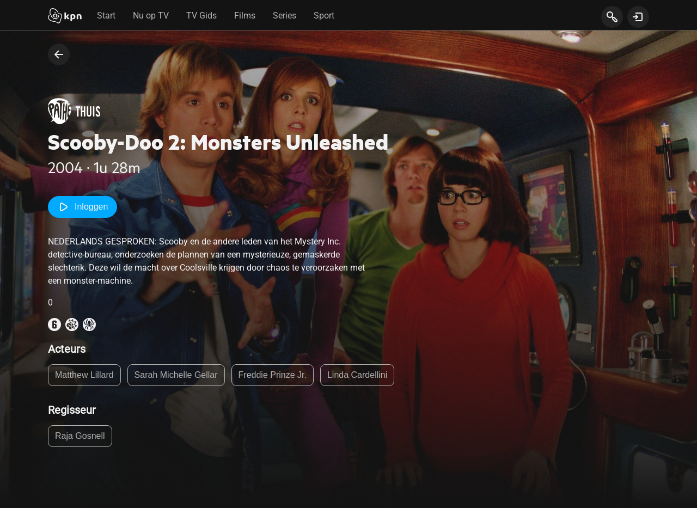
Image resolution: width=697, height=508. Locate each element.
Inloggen (82, 207)
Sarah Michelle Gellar (176, 375)
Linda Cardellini (357, 375)
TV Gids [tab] (201, 15)
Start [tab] (106, 15)
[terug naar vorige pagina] (59, 54)
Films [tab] (244, 15)
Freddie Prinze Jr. (273, 375)
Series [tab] (284, 15)
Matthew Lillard (84, 375)
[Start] (65, 17)
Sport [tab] (324, 15)
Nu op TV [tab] (151, 15)
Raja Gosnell (80, 435)
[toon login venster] (638, 17)
